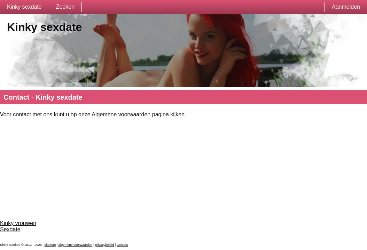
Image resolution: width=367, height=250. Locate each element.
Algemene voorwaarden (121, 114)
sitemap (50, 245)
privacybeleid (104, 245)
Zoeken (65, 7)
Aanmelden (346, 7)
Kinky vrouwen (18, 223)
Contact (122, 245)
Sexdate (10, 229)
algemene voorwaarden (75, 245)
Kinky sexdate (24, 7)
